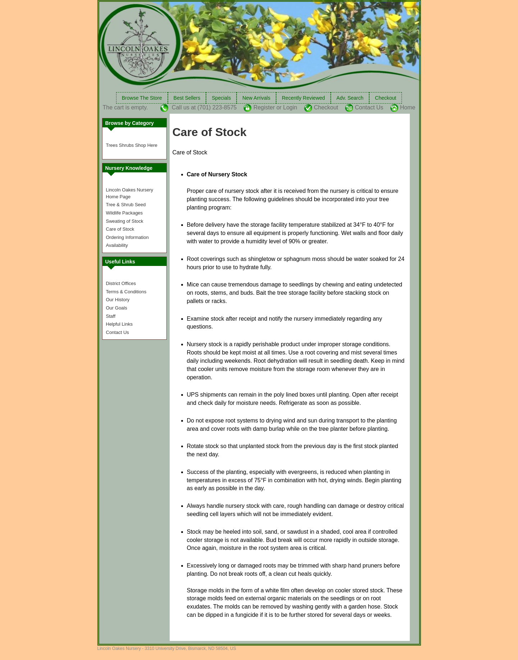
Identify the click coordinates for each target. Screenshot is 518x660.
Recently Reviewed (303, 98)
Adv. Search (349, 98)
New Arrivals (256, 98)
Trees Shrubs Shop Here (131, 145)
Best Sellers (187, 98)
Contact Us (369, 107)
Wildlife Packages (124, 213)
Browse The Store (142, 98)
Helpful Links (119, 324)
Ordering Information (127, 237)
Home (408, 107)
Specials (221, 98)
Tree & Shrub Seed (126, 204)
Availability (117, 245)
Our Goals (116, 308)
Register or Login (275, 107)
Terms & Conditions (126, 291)
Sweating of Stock (124, 221)
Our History (118, 299)
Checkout (385, 98)
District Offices (121, 283)
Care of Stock (120, 229)
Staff (111, 316)
